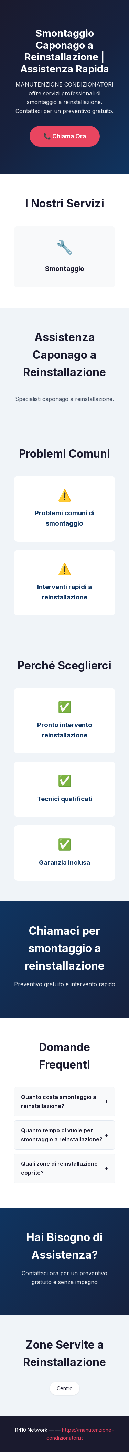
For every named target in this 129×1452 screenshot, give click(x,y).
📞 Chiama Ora (64, 136)
